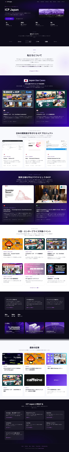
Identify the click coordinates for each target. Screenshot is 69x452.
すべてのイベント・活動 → (34, 287)
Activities (42, 1)
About (38, 1)
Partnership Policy (44, 446)
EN (63, 1)
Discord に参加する (9, 18)
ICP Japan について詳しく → (34, 71)
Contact (58, 1)
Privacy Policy (38, 446)
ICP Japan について (19, 18)
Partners (54, 1)
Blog (51, 1)
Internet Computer (41, 448)
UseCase (46, 1)
